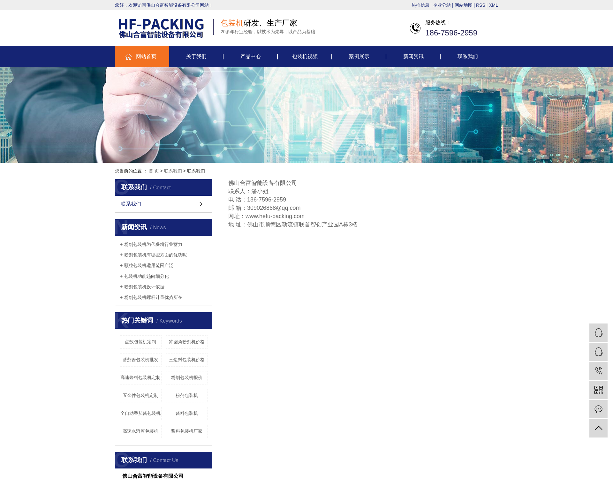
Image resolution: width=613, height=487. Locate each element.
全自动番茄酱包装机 (140, 413)
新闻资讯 (413, 56)
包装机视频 (305, 56)
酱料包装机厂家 (186, 431)
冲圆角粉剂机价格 (187, 341)
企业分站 (442, 5)
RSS (480, 5)
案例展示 (359, 56)
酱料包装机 (187, 413)
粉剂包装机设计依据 (144, 286)
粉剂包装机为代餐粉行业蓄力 (153, 244)
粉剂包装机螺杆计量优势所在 (153, 297)
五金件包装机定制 (140, 395)
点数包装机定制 (140, 341)
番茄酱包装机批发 (140, 359)
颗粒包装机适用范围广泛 (148, 265)
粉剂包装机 (187, 395)
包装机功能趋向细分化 (146, 276)
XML (493, 5)
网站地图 (464, 5)
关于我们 (196, 56)
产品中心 (250, 56)
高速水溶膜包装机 (140, 431)
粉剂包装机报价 (186, 377)
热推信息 (420, 5)
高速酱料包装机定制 (140, 377)
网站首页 (146, 56)
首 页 (154, 170)
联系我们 (468, 56)
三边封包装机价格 (187, 359)
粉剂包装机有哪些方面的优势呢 (155, 254)
